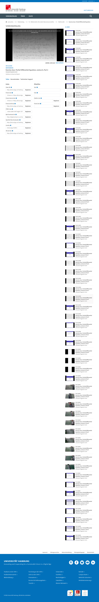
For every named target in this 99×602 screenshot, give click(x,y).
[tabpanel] (34, 108)
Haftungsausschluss (54, 552)
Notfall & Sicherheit (85, 577)
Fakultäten (59, 580)
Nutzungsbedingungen (79, 552)
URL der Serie (9, 131)
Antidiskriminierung (85, 580)
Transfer (31, 583)
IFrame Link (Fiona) (11, 103)
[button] (90, 1)
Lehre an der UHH (34, 575)
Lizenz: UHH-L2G (50, 63)
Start (36, 87)
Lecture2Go (10, 22)
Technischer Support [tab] (26, 79)
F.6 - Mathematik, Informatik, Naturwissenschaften (41, 22)
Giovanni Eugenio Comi (11, 72)
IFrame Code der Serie (11, 98)
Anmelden (84, 1)
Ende (36, 93)
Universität (59, 572)
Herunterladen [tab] (14, 79)
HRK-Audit (84, 591)
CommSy (8, 125)
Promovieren (32, 577)
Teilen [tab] (7, 79)
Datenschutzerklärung (67, 552)
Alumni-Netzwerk (61, 583)
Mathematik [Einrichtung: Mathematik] (9, 68)
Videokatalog (21, 22)
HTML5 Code (9, 109)
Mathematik (61, 22)
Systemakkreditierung (92, 591)
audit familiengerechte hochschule (70, 592)
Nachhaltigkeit (60, 577)
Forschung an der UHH (35, 572)
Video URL (9, 87)
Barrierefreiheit (90, 552)
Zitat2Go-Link (38, 98)
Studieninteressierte (10, 575)
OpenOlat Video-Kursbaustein (13, 120)
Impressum (45, 552)
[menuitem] (11, 16)
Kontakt (81, 572)
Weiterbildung (8, 577)
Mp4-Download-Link (11, 114)
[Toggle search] (90, 16)
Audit (76, 591)
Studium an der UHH (10, 572)
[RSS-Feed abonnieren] (65, 27)
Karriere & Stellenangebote (37, 580)
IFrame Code (9, 93)
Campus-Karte (83, 575)
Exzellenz (59, 575)
